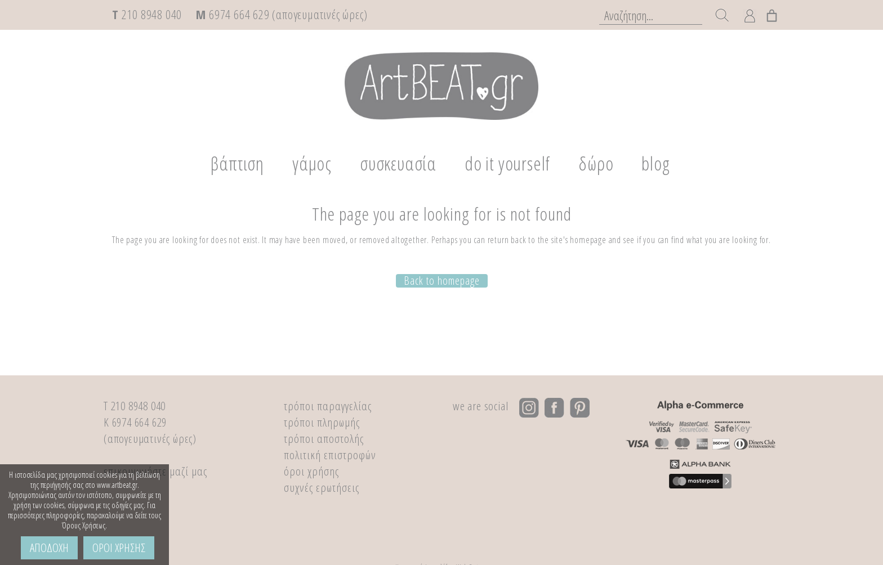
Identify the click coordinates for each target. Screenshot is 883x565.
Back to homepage (442, 279)
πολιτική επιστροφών (330, 455)
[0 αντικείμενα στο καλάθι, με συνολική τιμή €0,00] (772, 13)
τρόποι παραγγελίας (328, 406)
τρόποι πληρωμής (322, 422)
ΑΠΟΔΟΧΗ (49, 547)
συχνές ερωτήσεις (321, 487)
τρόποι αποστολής (324, 438)
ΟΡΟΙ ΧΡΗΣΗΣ (118, 547)
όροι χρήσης (311, 471)
